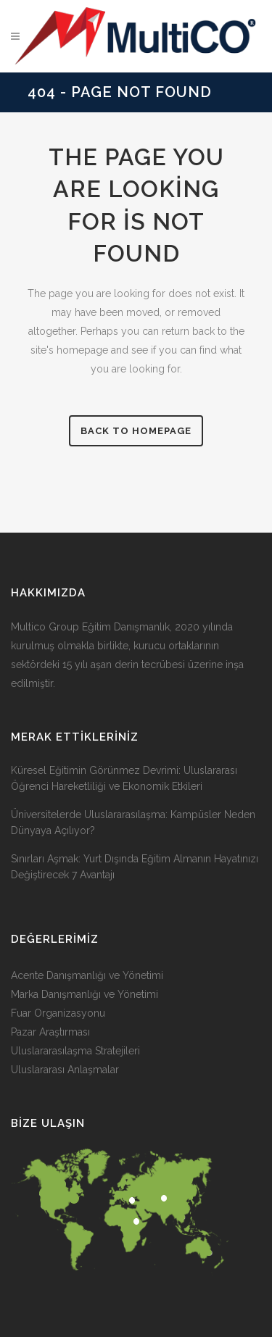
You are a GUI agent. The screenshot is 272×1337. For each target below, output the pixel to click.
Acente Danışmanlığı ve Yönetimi (87, 975)
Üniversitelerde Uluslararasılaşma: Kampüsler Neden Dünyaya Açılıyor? (133, 822)
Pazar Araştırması (50, 1032)
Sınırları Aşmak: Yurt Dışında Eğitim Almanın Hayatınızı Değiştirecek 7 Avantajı (134, 866)
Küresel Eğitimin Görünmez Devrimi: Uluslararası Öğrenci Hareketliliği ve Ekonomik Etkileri (124, 778)
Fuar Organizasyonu (58, 1013)
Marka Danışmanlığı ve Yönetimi (84, 994)
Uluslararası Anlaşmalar (65, 1069)
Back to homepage (136, 430)
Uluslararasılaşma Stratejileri (75, 1051)
